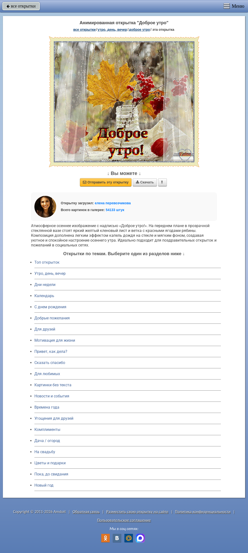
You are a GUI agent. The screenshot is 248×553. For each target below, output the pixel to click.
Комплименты (47, 429)
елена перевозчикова (113, 203)
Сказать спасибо (49, 362)
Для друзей (44, 329)
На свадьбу (44, 452)
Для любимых (47, 373)
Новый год (44, 485)
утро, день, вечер (112, 30)
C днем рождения (50, 307)
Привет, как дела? (50, 351)
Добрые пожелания (52, 318)
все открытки (21, 6)
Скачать (145, 182)
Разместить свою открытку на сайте (137, 511)
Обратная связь (86, 511)
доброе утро (139, 30)
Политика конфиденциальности (203, 511)
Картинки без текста (52, 385)
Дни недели (44, 284)
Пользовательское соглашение (124, 520)
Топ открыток (47, 262)
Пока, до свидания (51, 474)
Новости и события (51, 396)
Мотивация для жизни (54, 340)
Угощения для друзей (53, 418)
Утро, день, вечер (50, 273)
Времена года (46, 407)
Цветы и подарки (50, 463)
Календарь (44, 295)
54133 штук (115, 210)
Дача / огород (47, 440)
